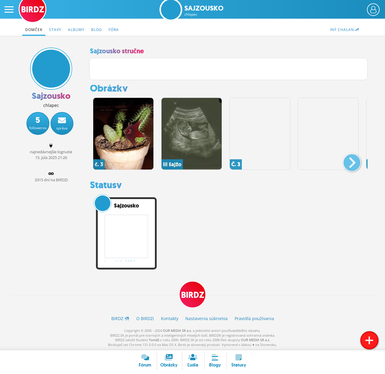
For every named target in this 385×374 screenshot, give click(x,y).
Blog (96, 29)
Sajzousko (203, 11)
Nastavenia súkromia (206, 319)
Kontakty (169, 319)
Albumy (76, 29)
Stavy (55, 29)
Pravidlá (254, 319)
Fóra (114, 29)
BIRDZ (192, 295)
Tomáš (154, 340)
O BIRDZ (145, 319)
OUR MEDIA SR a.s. (177, 330)
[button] (347, 160)
